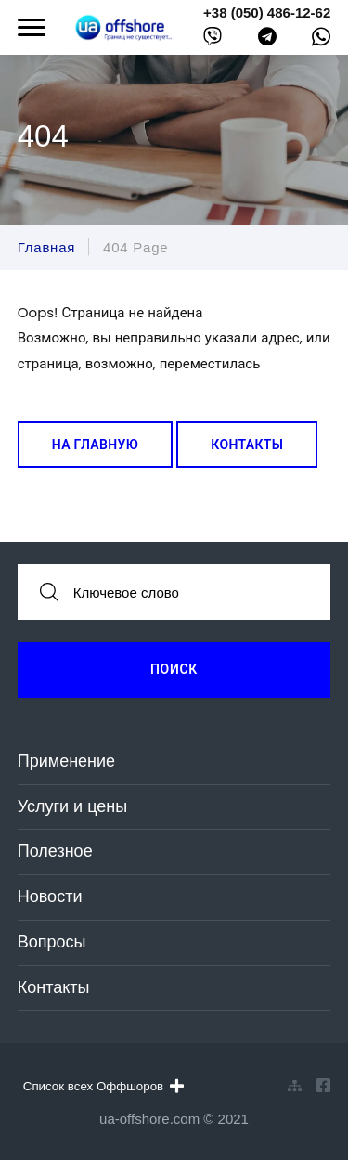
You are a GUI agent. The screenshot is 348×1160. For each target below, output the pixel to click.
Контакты (247, 444)
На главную (95, 444)
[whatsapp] (321, 41)
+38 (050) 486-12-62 (266, 12)
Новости (50, 896)
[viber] (212, 40)
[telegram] (267, 40)
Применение (66, 761)
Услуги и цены (72, 806)
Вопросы (52, 942)
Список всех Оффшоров (103, 1085)
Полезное (55, 851)
